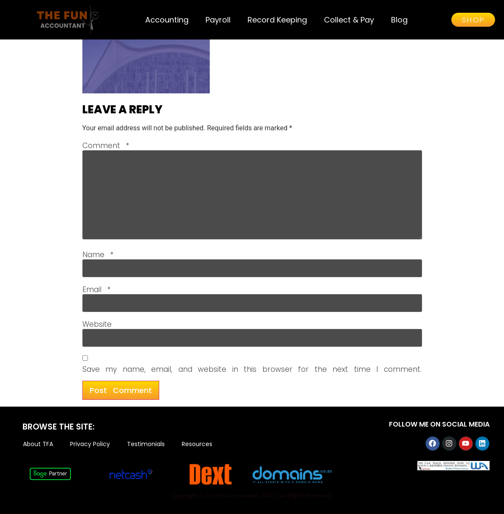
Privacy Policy (90, 444)
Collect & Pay (349, 20)
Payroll (218, 20)
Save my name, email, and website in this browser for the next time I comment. (252, 369)
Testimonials (146, 444)
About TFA (38, 444)
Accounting (167, 20)
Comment (106, 145)
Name (98, 254)
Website (97, 324)
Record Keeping (277, 20)
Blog (399, 20)
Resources (197, 444)
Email (96, 289)
